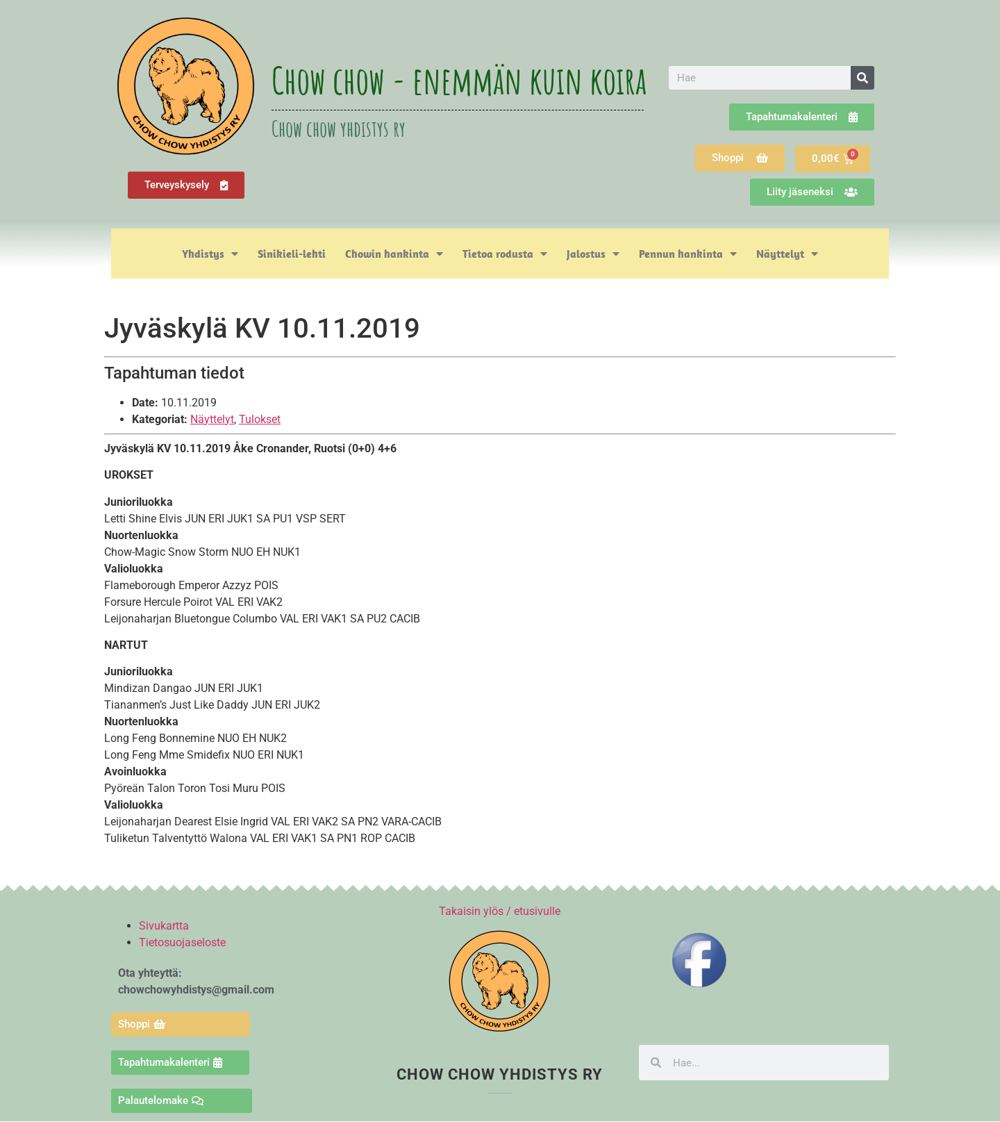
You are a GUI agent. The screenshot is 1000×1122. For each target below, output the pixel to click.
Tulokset (260, 419)
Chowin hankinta (394, 253)
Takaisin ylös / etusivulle (499, 911)
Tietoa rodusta (504, 253)
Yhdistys (210, 253)
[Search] (862, 78)
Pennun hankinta (688, 253)
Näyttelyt (787, 253)
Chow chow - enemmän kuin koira (459, 80)
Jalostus (593, 253)
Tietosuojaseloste (182, 942)
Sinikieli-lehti (292, 254)
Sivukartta (164, 925)
